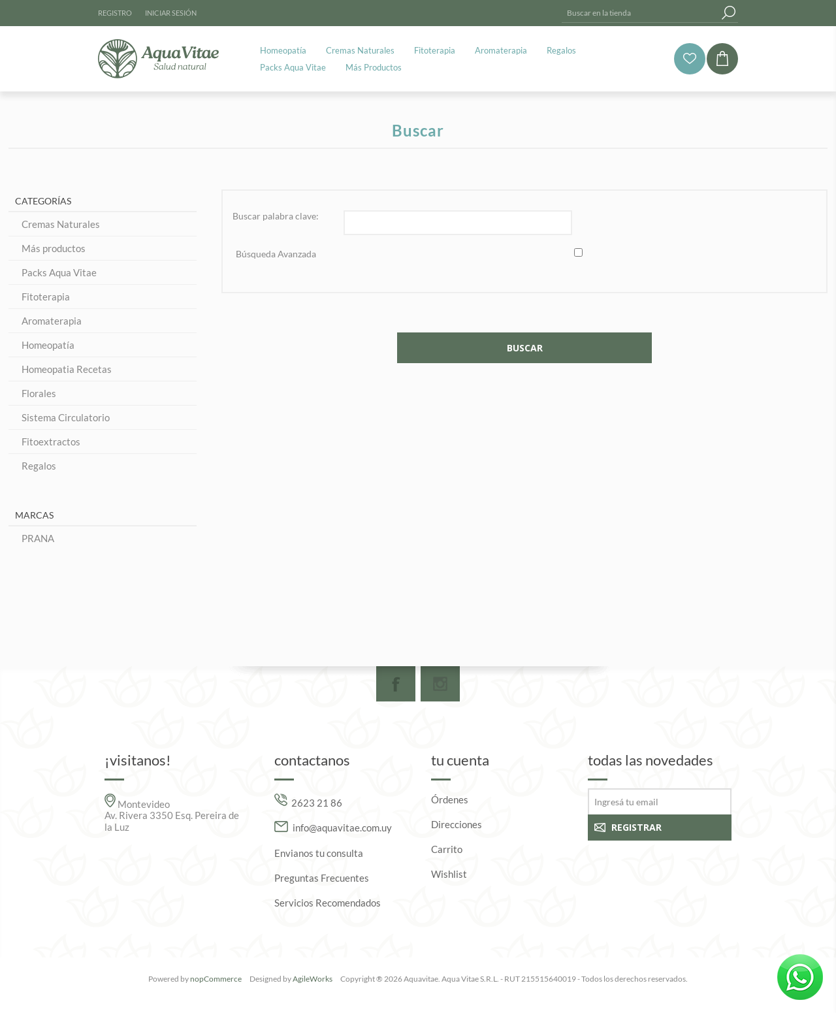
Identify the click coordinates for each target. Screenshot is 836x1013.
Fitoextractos (51, 441)
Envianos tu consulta (318, 853)
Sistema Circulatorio (66, 417)
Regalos (39, 466)
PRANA (38, 538)
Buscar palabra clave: (276, 215)
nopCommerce (216, 979)
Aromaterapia (52, 321)
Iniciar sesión (171, 12)
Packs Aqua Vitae (59, 272)
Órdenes (449, 799)
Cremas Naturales (61, 224)
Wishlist (449, 874)
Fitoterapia (46, 296)
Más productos (54, 248)
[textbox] (640, 12)
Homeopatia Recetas (67, 369)
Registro (115, 12)
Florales (39, 393)
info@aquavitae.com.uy (342, 828)
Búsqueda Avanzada (276, 253)
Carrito (446, 849)
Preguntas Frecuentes (321, 878)
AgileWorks (312, 979)
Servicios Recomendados (327, 902)
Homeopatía (48, 345)
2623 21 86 (316, 802)
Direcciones (456, 824)
